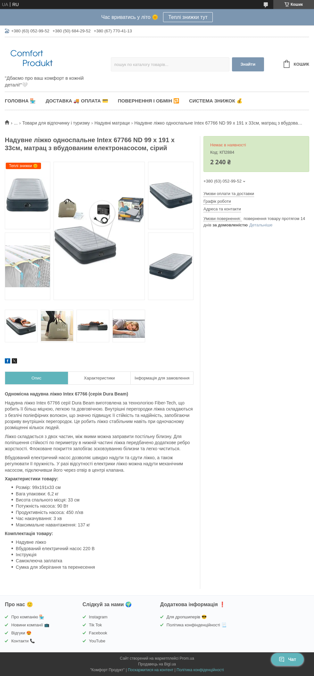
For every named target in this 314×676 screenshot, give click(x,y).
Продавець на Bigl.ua (157, 664)
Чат (287, 659)
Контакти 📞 (23, 641)
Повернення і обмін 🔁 (148, 100)
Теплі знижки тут (188, 17)
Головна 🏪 (20, 100)
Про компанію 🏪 (27, 617)
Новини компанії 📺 (30, 625)
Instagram (98, 617)
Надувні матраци (112, 123)
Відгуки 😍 (21, 633)
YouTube (97, 641)
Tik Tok (95, 625)
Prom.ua (187, 658)
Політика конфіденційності (200, 670)
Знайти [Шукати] (247, 64)
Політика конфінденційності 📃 (197, 625)
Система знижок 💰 (216, 100)
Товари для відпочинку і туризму (56, 123)
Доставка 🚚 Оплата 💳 (76, 100)
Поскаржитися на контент (150, 670)
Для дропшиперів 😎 (187, 617)
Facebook (98, 633)
